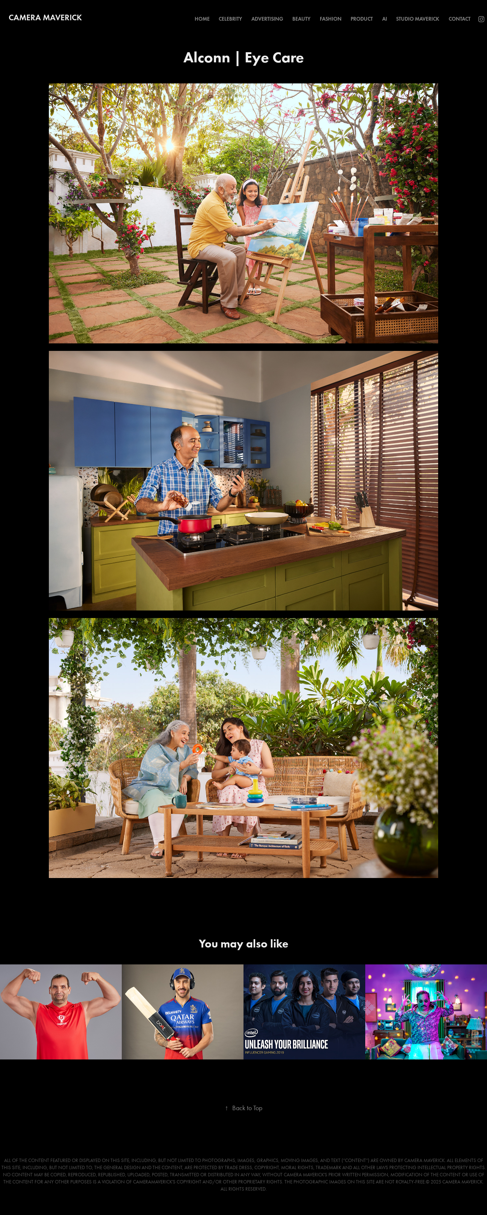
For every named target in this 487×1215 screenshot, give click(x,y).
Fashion (331, 19)
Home (202, 19)
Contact (459, 19)
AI (384, 19)
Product (362, 19)
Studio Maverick (417, 19)
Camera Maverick (45, 17)
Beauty (301, 19)
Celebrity (230, 19)
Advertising (267, 19)
